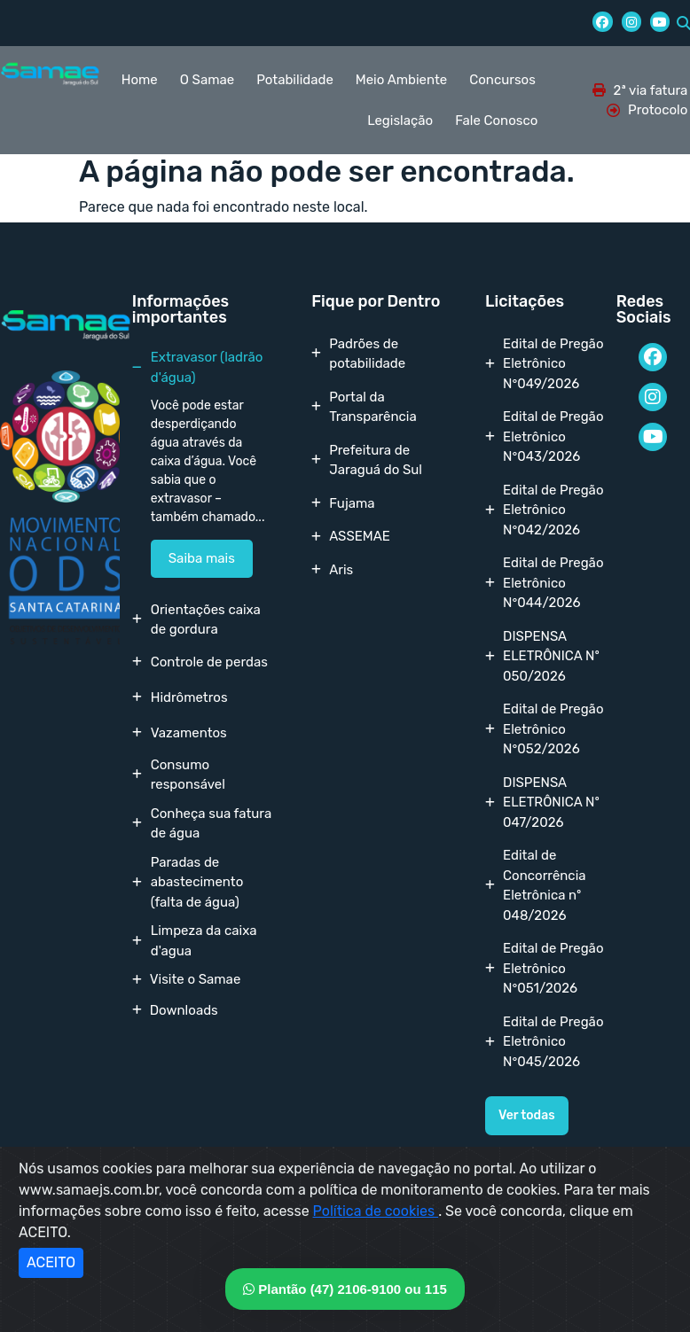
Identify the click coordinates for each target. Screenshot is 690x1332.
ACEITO (51, 1262)
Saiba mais (202, 558)
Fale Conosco (496, 121)
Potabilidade (294, 80)
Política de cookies (376, 1211)
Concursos (502, 80)
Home (140, 80)
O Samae (207, 80)
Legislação (400, 121)
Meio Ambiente (401, 80)
